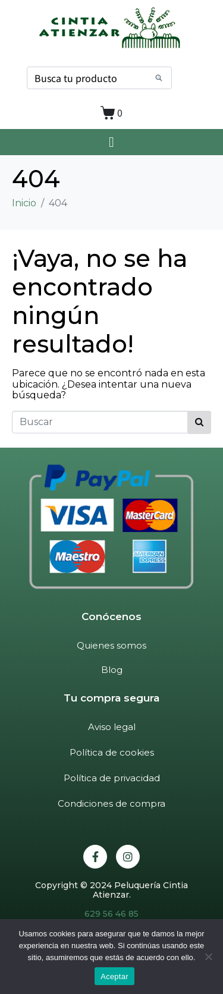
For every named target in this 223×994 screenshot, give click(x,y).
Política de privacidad (112, 778)
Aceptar (114, 976)
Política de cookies (112, 752)
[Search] (158, 78)
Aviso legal (112, 726)
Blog (112, 669)
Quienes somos (111, 645)
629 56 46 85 (111, 913)
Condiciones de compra (111, 803)
